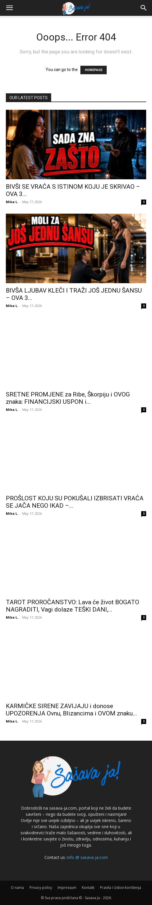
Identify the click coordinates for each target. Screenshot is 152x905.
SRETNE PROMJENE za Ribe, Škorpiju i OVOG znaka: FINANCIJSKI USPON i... (68, 398)
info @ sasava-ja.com (87, 857)
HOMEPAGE (93, 70)
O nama (17, 887)
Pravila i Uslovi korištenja (120, 887)
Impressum (67, 887)
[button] (9, 8)
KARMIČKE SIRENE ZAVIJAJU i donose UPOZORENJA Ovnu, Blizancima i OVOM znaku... (71, 710)
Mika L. (12, 202)
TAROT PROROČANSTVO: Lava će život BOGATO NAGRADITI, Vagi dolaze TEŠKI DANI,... (72, 606)
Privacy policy (41, 887)
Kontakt (88, 887)
